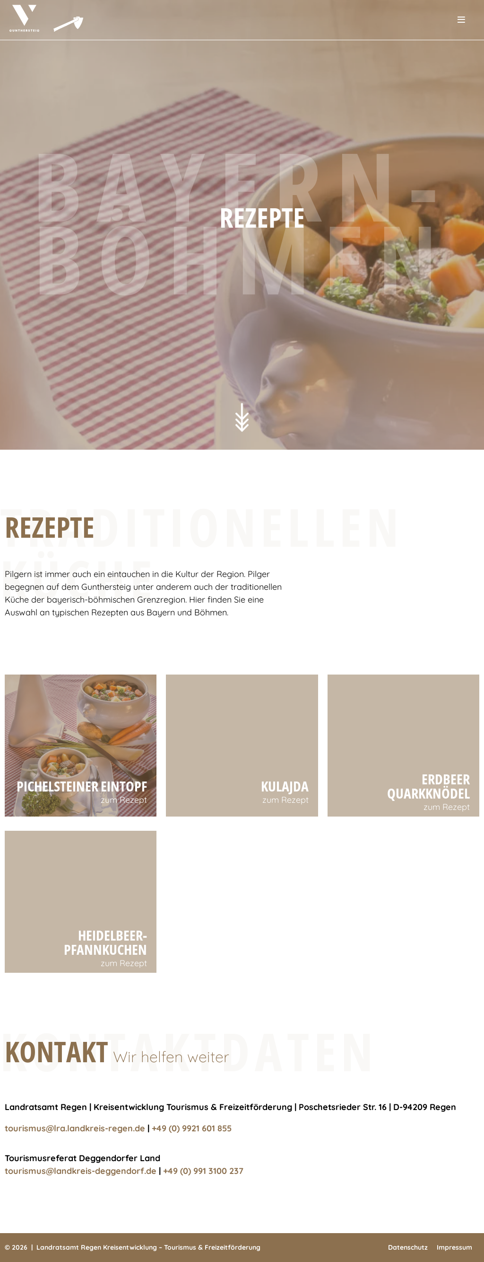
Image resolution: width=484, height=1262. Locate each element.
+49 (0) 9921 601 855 (192, 1128)
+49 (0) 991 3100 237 (203, 1170)
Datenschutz (408, 1247)
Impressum (454, 1247)
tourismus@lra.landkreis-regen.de (75, 1128)
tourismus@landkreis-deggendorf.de (80, 1170)
